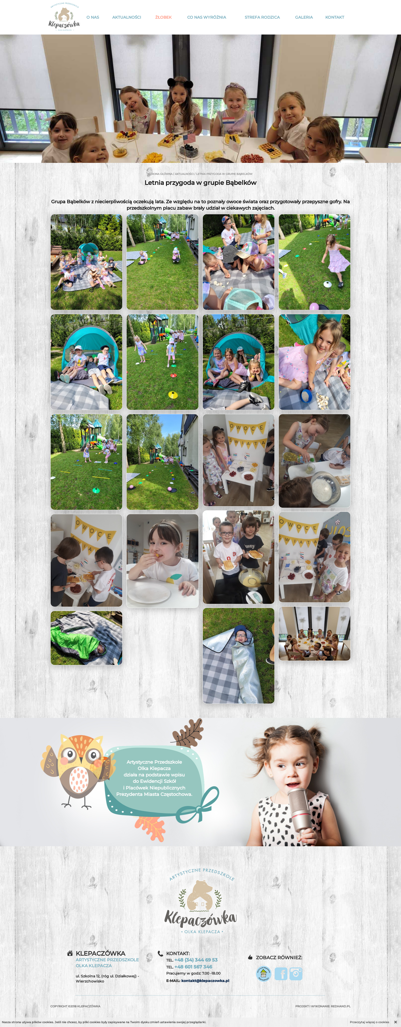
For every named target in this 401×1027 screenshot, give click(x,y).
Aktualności (126, 17)
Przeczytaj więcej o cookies (369, 1022)
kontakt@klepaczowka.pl (205, 980)
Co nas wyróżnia (206, 17)
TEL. (192, 960)
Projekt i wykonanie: (323, 1006)
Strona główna (160, 174)
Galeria (304, 17)
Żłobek (163, 17)
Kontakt (334, 17)
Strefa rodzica (262, 17)
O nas (92, 17)
